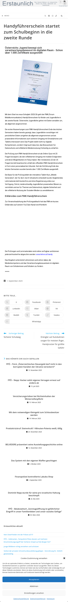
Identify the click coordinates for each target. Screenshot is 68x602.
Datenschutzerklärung (21, 599)
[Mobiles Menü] (5, 16)
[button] (64, 558)
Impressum (50, 599)
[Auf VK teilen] (54, 308)
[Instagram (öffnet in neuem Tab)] (52, 16)
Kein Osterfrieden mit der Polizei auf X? (18, 534)
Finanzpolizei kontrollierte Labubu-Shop (34, 476)
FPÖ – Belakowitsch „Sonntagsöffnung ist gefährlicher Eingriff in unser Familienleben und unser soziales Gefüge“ (34, 510)
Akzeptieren (34, 579)
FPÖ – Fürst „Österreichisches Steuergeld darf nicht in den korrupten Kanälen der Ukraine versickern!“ (34, 365)
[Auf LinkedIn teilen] (13, 308)
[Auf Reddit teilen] (13, 315)
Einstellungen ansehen (34, 593)
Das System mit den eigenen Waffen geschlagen (34, 460)
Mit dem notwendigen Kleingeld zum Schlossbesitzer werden (34, 413)
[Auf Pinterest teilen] (54, 302)
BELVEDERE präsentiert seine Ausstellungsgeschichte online (34, 444)
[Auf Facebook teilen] (34, 302)
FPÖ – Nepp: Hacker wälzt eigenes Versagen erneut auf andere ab (34, 381)
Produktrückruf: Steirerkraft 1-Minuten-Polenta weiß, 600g (34, 428)
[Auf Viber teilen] (34, 308)
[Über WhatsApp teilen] (34, 321)
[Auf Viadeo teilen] (54, 315)
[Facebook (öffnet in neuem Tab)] (49, 16)
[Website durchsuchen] (61, 16)
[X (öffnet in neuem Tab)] (45, 16)
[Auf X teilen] (13, 302)
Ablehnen (34, 586)
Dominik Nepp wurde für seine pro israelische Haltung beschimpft (34, 494)
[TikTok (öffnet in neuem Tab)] (56, 16)
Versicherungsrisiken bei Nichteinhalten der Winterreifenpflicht (34, 397)
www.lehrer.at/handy (44, 254)
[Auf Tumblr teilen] (34, 315)
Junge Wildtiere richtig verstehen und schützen (21, 546)
